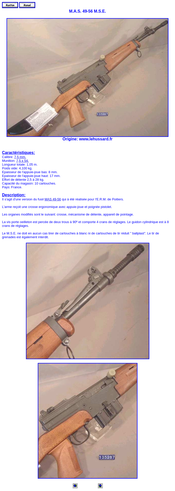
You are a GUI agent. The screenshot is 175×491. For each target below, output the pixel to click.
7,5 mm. (20, 157)
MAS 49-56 (53, 199)
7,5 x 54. (22, 161)
